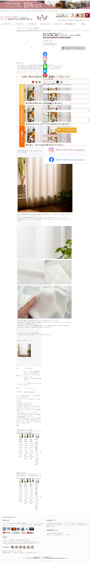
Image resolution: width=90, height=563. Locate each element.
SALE (84, 24)
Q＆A (88, 20)
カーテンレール (58, 24)
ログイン (29, 28)
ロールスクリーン (45, 24)
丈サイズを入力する (49, 89)
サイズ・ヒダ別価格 (49, 108)
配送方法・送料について (80, 20)
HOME (18, 30)
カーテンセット (32, 24)
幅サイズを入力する (49, 83)
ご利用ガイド (71, 20)
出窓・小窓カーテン (70, 24)
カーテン (23, 30)
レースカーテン (19, 24)
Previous (15, 45)
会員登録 (35, 28)
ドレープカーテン (6, 24)
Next (43, 45)
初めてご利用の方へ (62, 20)
